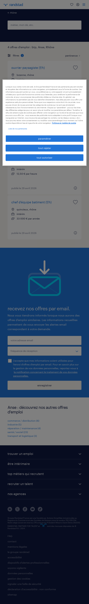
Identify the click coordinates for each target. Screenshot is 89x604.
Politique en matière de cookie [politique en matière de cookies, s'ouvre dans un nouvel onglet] (64, 123)
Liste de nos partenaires (17, 129)
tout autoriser (44, 157)
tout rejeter (44, 148)
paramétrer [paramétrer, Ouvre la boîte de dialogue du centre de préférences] (44, 138)
